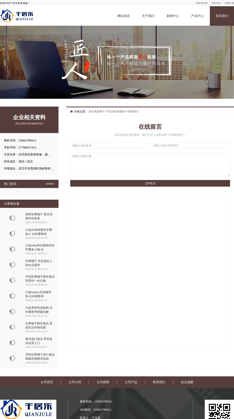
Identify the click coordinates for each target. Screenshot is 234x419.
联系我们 (222, 16)
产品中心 (197, 16)
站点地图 (187, 382)
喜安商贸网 (201, 3)
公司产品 (131, 382)
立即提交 (150, 183)
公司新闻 (103, 382)
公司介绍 (75, 382)
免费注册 (229, 3)
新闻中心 (173, 16)
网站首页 (123, 16)
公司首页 (47, 382)
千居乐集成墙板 (114, 111)
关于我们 (148, 16)
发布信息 (216, 3)
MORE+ (50, 184)
